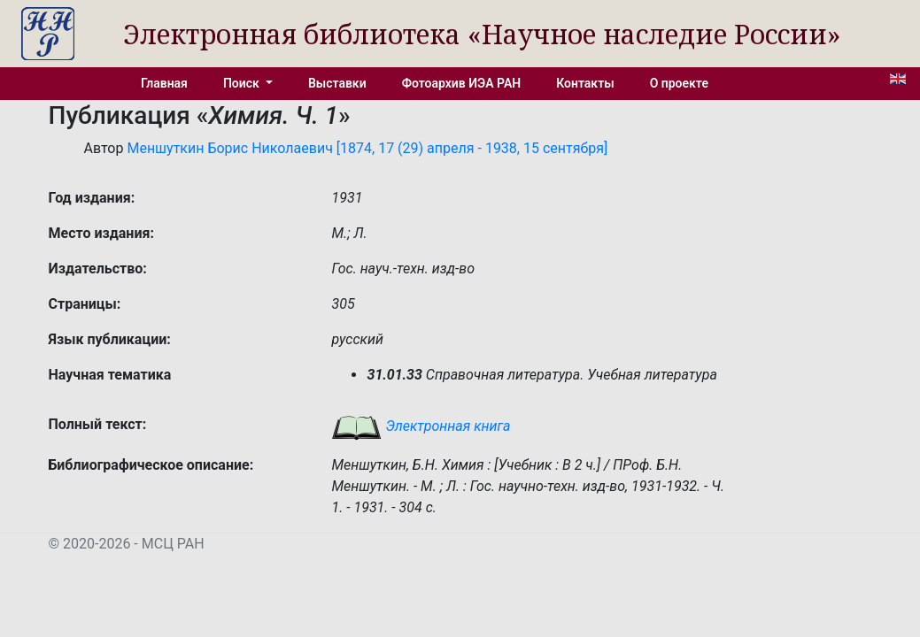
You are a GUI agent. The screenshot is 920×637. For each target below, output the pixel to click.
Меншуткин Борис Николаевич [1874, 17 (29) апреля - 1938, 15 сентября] (367, 148)
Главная (164, 83)
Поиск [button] (242, 83)
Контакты (585, 83)
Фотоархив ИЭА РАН (462, 83)
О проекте (679, 83)
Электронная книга (420, 426)
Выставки (337, 83)
